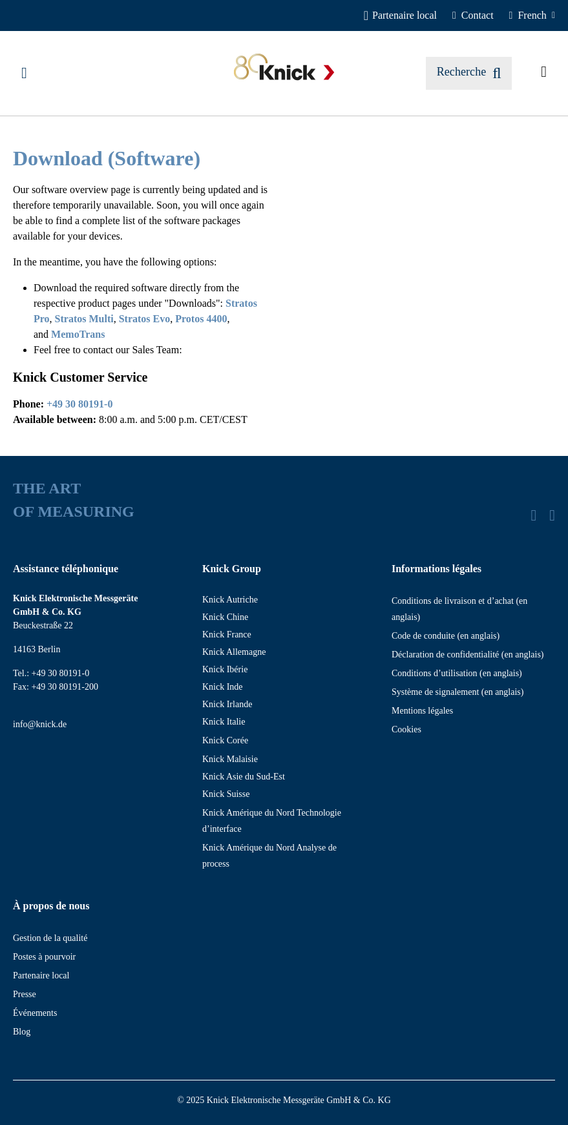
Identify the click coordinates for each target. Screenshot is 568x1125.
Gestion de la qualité (50, 938)
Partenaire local (41, 975)
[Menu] (24, 73)
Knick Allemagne (234, 652)
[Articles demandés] (543, 73)
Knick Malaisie (230, 759)
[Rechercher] (469, 73)
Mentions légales (422, 711)
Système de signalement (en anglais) (458, 692)
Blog (21, 1032)
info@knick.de (40, 724)
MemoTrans (78, 334)
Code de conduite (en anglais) (446, 636)
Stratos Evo (145, 318)
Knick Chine (225, 617)
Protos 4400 (201, 318)
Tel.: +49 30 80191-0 (51, 673)
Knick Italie (223, 722)
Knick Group (231, 568)
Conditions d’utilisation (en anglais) (457, 673)
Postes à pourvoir (44, 957)
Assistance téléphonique (65, 568)
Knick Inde (222, 687)
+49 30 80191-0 (79, 403)
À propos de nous (51, 905)
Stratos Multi (84, 318)
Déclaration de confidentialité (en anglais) (468, 654)
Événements (35, 1013)
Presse (24, 994)
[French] (532, 15)
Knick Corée (225, 740)
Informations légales (436, 568)
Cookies (406, 729)
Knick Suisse (226, 794)
